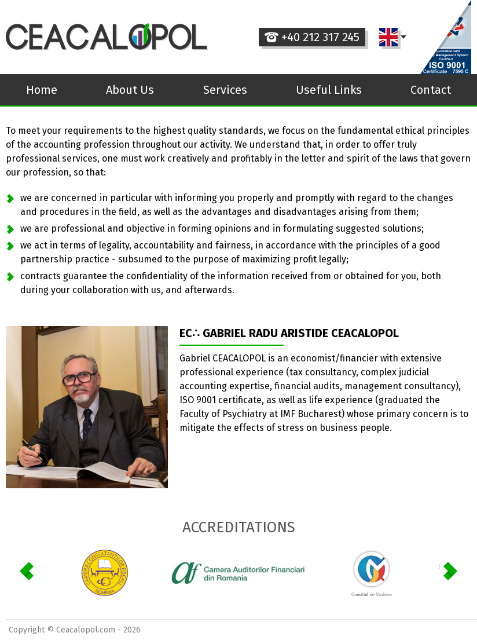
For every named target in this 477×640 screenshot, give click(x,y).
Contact (430, 90)
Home (41, 90)
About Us (130, 90)
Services (225, 90)
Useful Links (329, 90)
